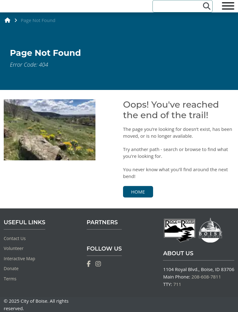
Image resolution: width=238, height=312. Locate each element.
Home (138, 191)
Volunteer (14, 248)
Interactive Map (19, 258)
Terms (10, 279)
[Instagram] (98, 264)
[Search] (179, 6)
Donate (11, 268)
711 (177, 284)
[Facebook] (89, 264)
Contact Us (15, 238)
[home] (8, 20)
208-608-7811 (206, 277)
